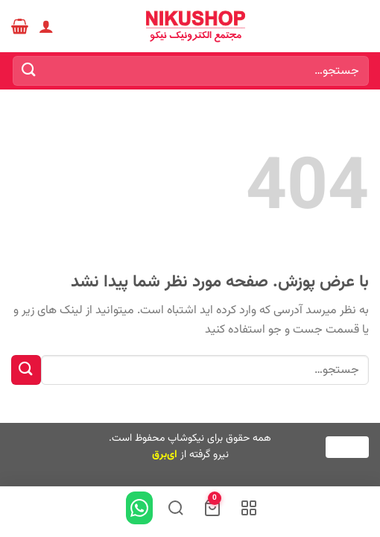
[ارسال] (29, 70)
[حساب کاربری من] (46, 26)
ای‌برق (164, 455)
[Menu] (360, 25)
